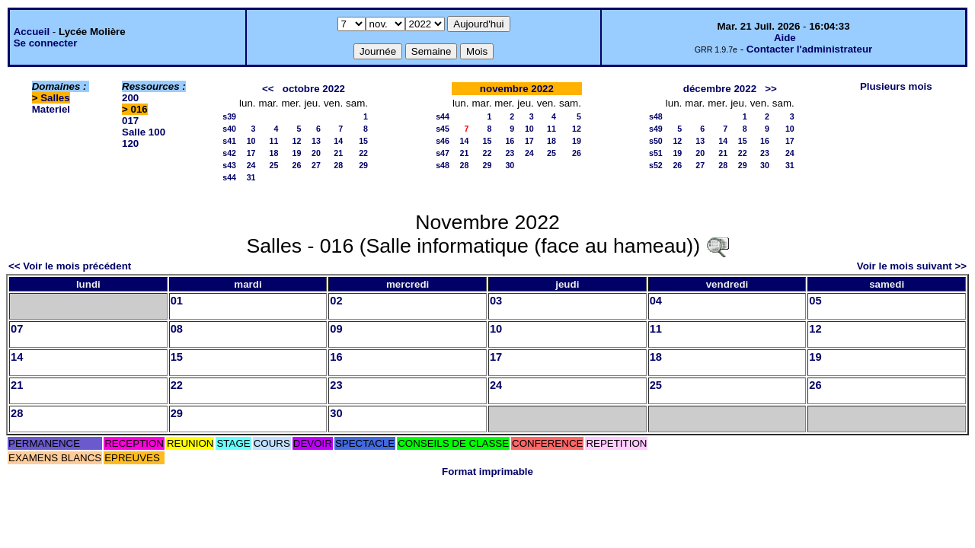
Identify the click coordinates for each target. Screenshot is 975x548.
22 (363, 153)
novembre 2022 (517, 88)
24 (251, 165)
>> (771, 88)
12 (297, 140)
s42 (229, 153)
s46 (442, 140)
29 (363, 165)
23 (509, 153)
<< (268, 88)
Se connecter (46, 43)
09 (336, 329)
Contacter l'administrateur (809, 49)
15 (363, 140)
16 (509, 140)
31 (251, 177)
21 (338, 153)
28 (338, 165)
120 (130, 143)
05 (815, 301)
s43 (229, 165)
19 (297, 153)
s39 (229, 116)
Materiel (51, 109)
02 (336, 301)
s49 (656, 128)
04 (656, 301)
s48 (442, 165)
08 (177, 329)
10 (251, 140)
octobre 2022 (314, 88)
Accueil (32, 31)
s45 (442, 128)
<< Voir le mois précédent (69, 266)
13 (316, 140)
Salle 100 (143, 132)
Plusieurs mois (896, 86)
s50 (656, 140)
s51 (656, 153)
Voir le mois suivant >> (912, 266)
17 (251, 153)
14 (338, 140)
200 (130, 98)
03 (496, 301)
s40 (229, 128)
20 (316, 153)
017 (130, 120)
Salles (55, 98)
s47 (442, 153)
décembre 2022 (719, 88)
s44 (229, 177)
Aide (785, 37)
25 (274, 165)
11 (274, 140)
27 (316, 165)
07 (17, 329)
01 (177, 301)
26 (297, 165)
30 (509, 165)
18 (274, 153)
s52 (656, 165)
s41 (229, 140)
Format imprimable (487, 471)
